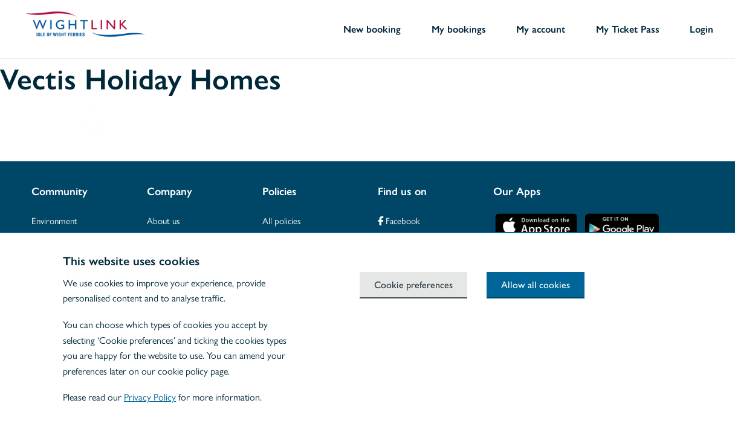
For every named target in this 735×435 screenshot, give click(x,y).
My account (540, 29)
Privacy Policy (150, 397)
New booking (372, 29)
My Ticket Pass (627, 29)
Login (701, 29)
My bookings (459, 29)
